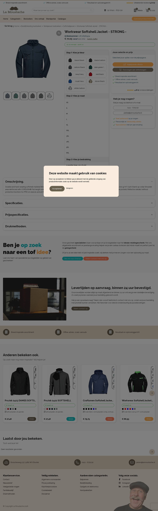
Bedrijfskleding (86, 483)
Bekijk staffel (92, 39)
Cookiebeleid (47, 490)
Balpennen (84, 479)
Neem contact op (81, 309)
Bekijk (31, 419)
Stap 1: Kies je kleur (75, 52)
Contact (6, 479)
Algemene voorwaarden (51, 479)
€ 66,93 (125, 419)
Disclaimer (46, 494)
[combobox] (60, 10)
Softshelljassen (69, 26)
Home (16, 26)
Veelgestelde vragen (11, 487)
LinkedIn (124, 487)
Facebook (124, 479)
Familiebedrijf (8, 490)
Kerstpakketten (86, 490)
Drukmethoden (9, 494)
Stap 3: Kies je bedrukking (78, 159)
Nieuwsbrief (7, 483)
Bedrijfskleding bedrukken (31, 26)
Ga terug (8, 26)
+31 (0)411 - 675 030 (115, 10)
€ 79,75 (86, 419)
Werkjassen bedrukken (52, 26)
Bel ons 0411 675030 (72, 259)
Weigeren (69, 188)
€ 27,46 (8, 419)
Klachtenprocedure (49, 487)
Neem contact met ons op (96, 259)
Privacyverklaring (48, 483)
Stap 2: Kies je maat (75, 96)
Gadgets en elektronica (89, 487)
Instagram (124, 483)
